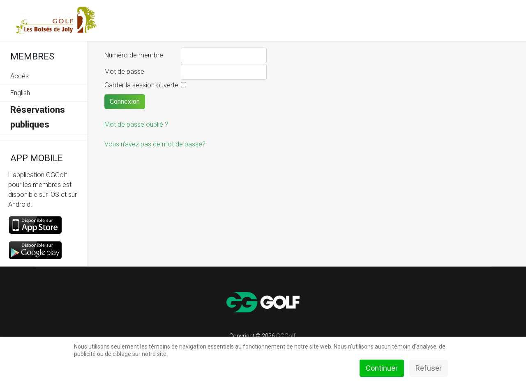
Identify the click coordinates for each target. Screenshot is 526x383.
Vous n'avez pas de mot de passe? (154, 144)
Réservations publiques (37, 117)
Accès (19, 76)
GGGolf (285, 336)
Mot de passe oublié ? (136, 124)
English (20, 93)
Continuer (382, 368)
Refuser (428, 368)
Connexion (125, 101)
